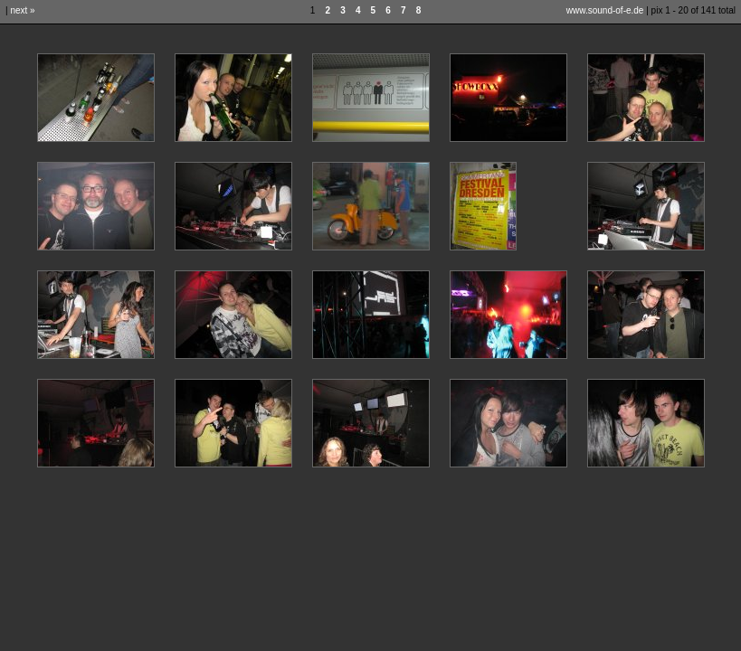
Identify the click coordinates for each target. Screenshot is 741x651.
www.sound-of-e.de (605, 10)
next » (22, 10)
